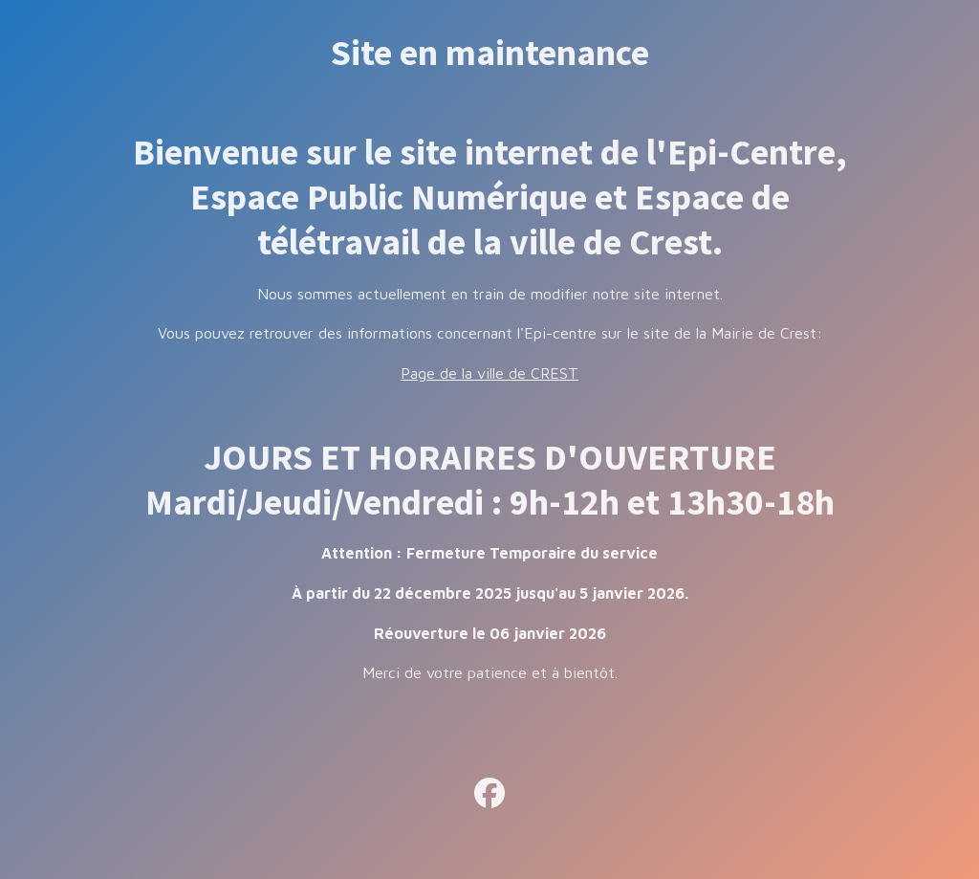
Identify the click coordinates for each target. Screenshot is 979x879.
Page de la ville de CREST (489, 373)
